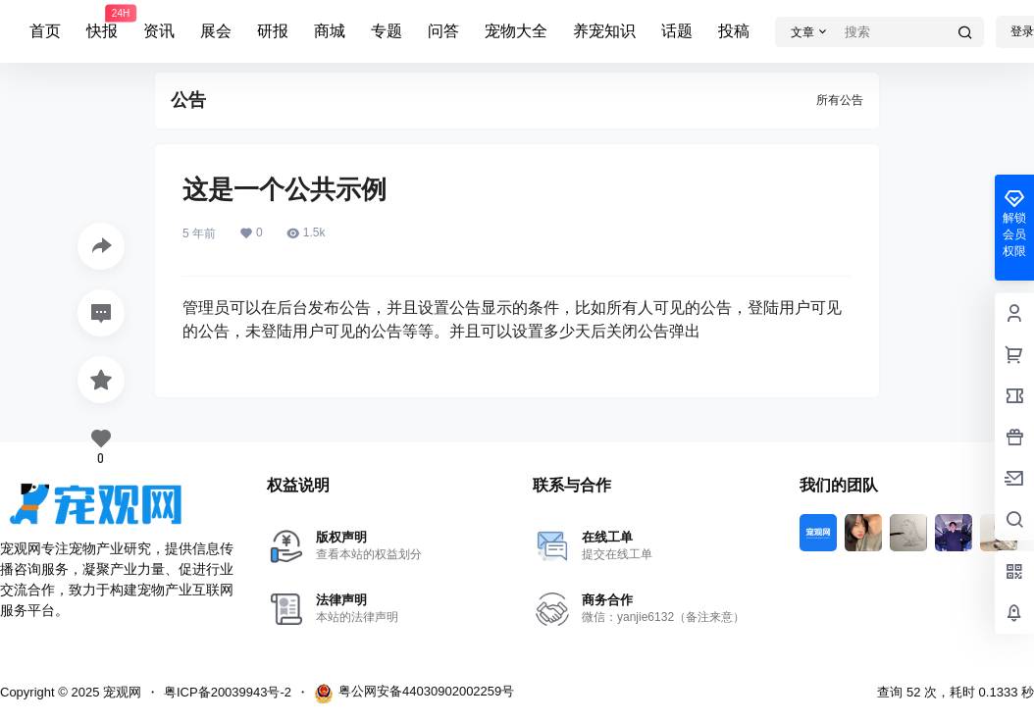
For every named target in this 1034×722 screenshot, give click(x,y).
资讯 (159, 31)
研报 (272, 31)
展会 (216, 31)
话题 (677, 31)
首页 (45, 31)
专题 (386, 31)
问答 (443, 31)
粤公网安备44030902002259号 (414, 693)
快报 (102, 22)
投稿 (734, 31)
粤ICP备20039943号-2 (227, 692)
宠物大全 (516, 31)
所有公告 (839, 100)
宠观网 (120, 692)
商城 (329, 31)
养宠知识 (604, 31)
